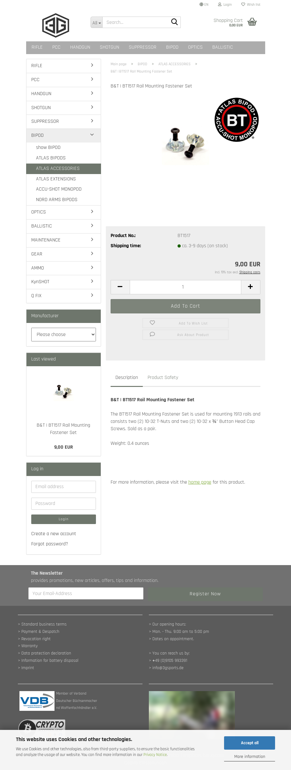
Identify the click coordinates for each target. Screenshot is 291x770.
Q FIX (36, 295)
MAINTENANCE (46, 240)
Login (64, 519)
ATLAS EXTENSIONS (56, 179)
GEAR (36, 254)
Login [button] (225, 4)
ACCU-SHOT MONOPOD (59, 189)
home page (199, 482)
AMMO (37, 268)
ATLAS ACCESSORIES (58, 168)
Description (126, 377)
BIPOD (172, 47)
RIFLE (37, 47)
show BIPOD (48, 147)
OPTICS (195, 47)
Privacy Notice (155, 754)
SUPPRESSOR (142, 47)
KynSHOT (40, 281)
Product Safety (163, 377)
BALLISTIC (222, 47)
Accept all (249, 743)
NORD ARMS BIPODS (56, 199)
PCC (56, 47)
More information (249, 757)
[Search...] (96, 22)
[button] (204, 5)
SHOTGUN (109, 47)
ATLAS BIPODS (51, 158)
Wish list (250, 4)
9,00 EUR (63, 447)
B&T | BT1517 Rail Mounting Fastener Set (63, 429)
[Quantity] (185, 287)
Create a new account (53, 533)
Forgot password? (49, 544)
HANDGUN (80, 47)
